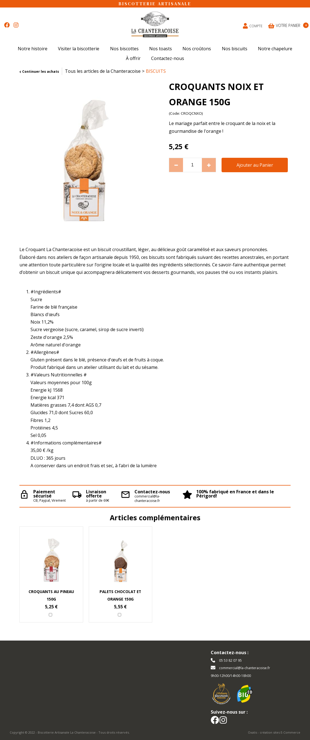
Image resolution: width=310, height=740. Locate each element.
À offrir (133, 58)
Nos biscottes (124, 49)
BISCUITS (156, 71)
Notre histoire (32, 49)
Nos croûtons (196, 49)
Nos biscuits (234, 49)
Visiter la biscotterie (78, 49)
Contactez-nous (167, 58)
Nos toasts (160, 49)
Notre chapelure (275, 49)
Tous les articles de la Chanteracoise (103, 71)
